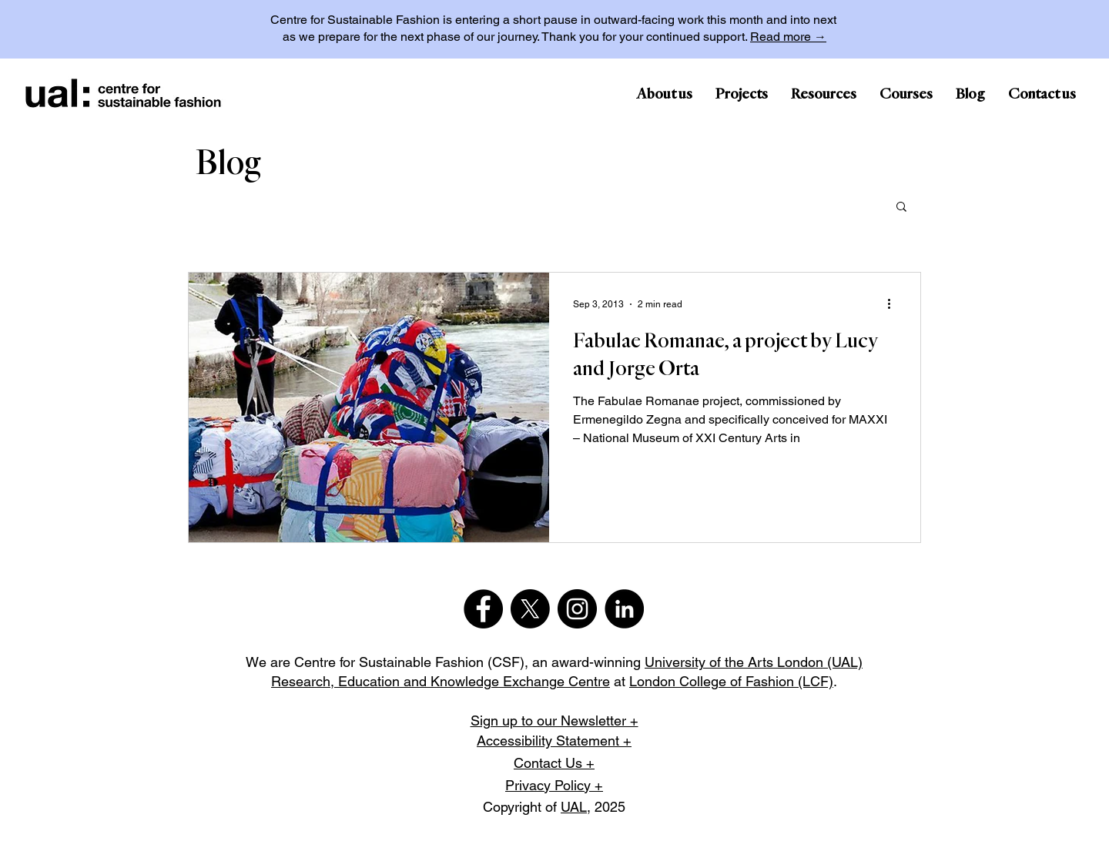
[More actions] (894, 304)
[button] (901, 207)
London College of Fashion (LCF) (731, 681)
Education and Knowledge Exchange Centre (474, 681)
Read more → (788, 36)
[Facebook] (483, 608)
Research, (304, 681)
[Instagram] (577, 608)
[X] (530, 608)
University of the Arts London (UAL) (754, 662)
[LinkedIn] (624, 608)
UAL (574, 807)
